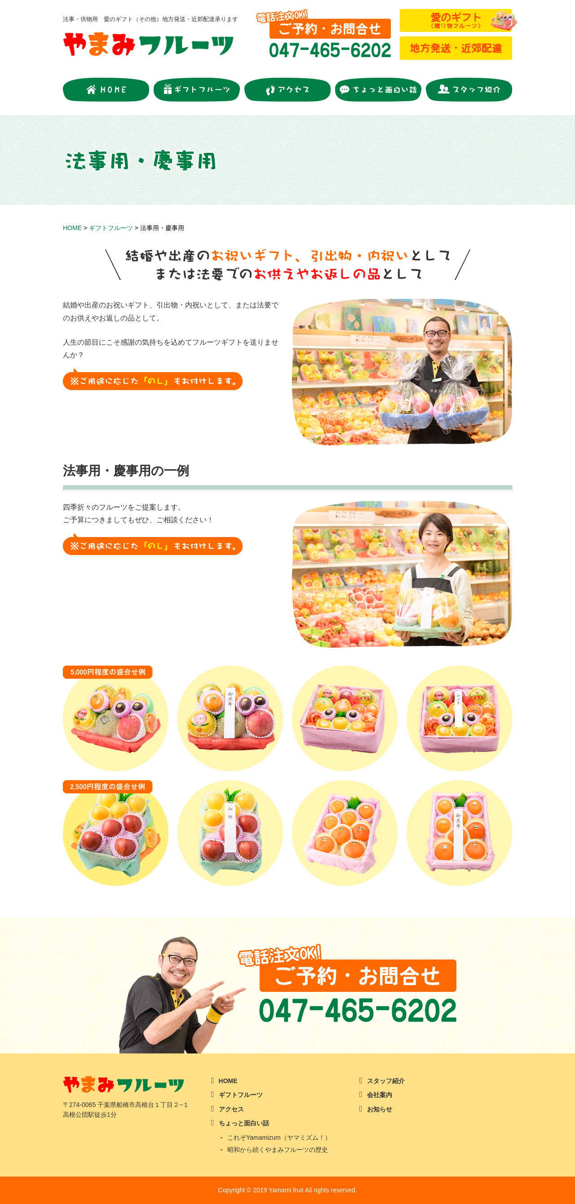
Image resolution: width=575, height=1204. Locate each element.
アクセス (231, 1109)
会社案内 (379, 1094)
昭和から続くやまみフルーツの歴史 (277, 1149)
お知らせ (379, 1109)
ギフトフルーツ (241, 1094)
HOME (228, 1080)
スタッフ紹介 (386, 1080)
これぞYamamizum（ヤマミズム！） (279, 1137)
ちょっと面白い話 (244, 1123)
